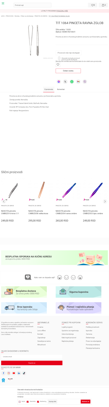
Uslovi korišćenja (68, 334)
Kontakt (40, 334)
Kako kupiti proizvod (69, 338)
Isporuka (89, 331)
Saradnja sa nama (44, 341)
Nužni (23, 401)
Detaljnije (20, 396)
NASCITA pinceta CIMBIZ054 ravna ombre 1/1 (66, 213)
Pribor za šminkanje (27, 16)
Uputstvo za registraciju (70, 331)
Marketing (43, 401)
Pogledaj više (62, 11)
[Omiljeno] (92, 5)
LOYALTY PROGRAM (48, 11)
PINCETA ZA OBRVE (41, 16)
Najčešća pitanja (68, 341)
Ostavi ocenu (68, 71)
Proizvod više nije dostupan (69, 53)
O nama (40, 327)
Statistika (33, 401)
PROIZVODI (9, 16)
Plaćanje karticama (93, 348)
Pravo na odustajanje (93, 341)
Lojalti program (67, 327)
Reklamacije (90, 338)
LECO (3, 16)
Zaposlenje (41, 338)
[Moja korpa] (103, 5)
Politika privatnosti (92, 327)
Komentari (61, 89)
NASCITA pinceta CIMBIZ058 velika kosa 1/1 (38, 213)
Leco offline (41, 331)
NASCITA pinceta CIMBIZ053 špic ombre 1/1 (93, 213)
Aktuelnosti (41, 345)
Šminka (17, 16)
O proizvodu (48, 89)
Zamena (89, 334)
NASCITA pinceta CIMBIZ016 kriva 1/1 (10, 212)
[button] (32, 5)
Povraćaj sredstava (93, 345)
